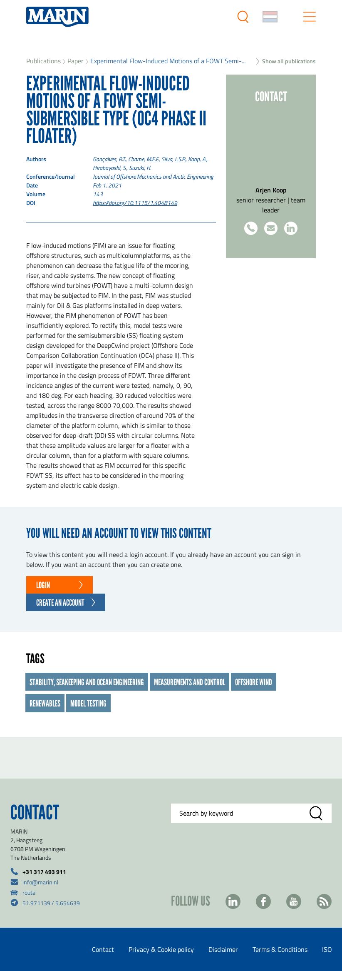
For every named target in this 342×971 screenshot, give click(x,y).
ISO (327, 949)
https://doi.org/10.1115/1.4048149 (135, 203)
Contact (103, 949)
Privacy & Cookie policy (161, 949)
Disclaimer (223, 949)
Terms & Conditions (280, 949)
